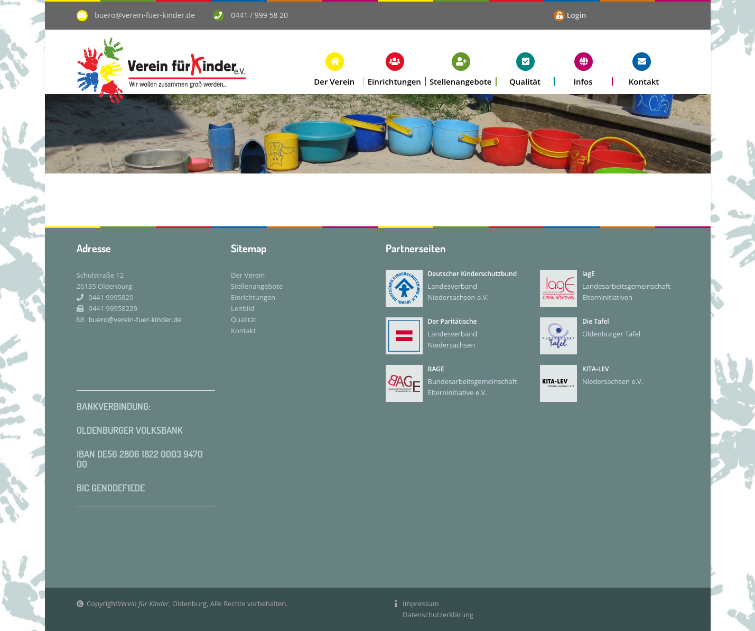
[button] (335, 69)
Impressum (421, 603)
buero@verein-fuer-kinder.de (145, 15)
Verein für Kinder (143, 603)
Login (576, 15)
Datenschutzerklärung (438, 614)
